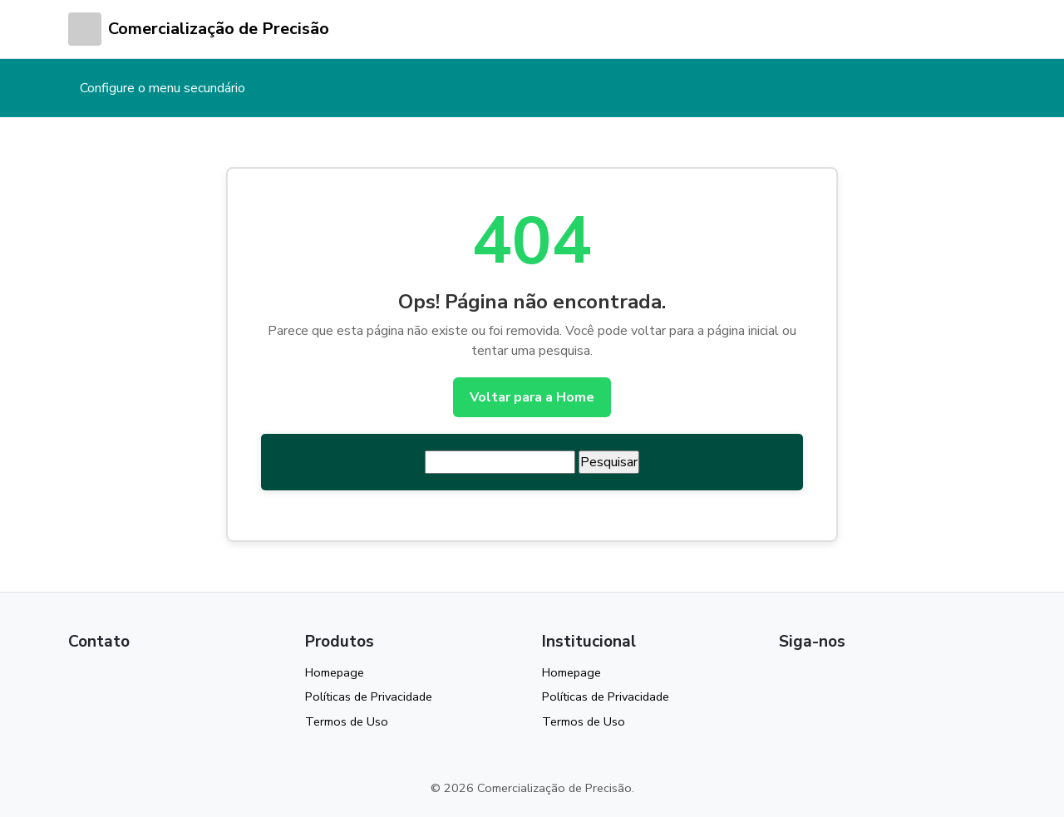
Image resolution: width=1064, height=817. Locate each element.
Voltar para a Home (532, 397)
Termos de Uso (346, 721)
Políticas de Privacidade (368, 696)
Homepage (334, 672)
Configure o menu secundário (162, 88)
